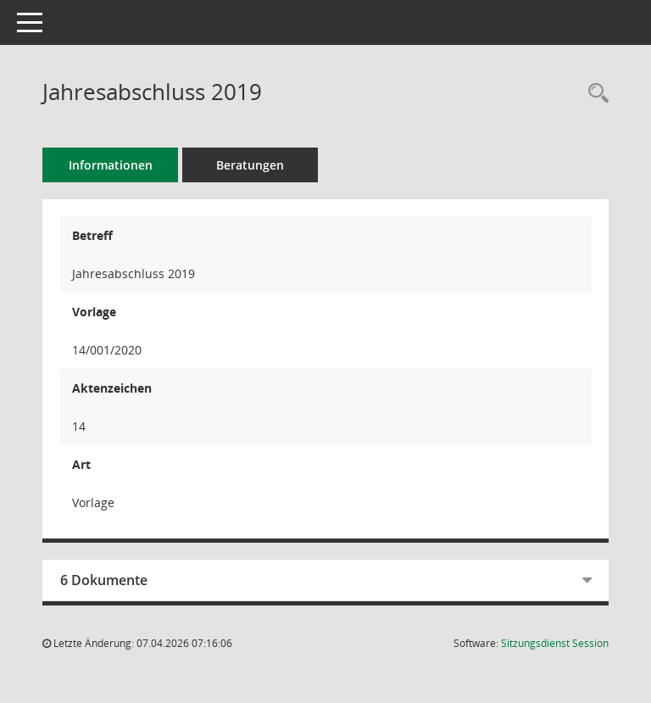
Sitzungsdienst (555, 643)
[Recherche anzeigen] (594, 94)
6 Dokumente (103, 580)
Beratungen (250, 165)
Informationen (111, 165)
